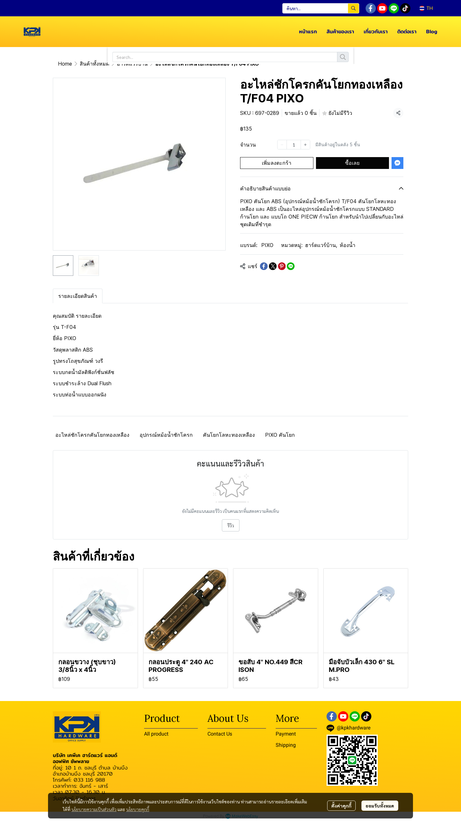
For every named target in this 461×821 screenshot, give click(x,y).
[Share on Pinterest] (282, 266)
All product (156, 734)
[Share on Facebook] (264, 266)
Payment (286, 734)
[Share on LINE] (291, 266)
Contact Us (219, 734)
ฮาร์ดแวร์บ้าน (132, 63)
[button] (321, 8)
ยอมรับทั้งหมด (380, 806)
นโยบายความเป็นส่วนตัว (94, 809)
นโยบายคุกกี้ (137, 809)
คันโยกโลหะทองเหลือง (229, 435)
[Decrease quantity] (282, 144)
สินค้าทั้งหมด (94, 63)
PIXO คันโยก (280, 435)
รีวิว (230, 525)
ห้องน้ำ (347, 245)
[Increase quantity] (305, 144)
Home (65, 63)
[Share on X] (273, 266)
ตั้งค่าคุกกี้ (341, 806)
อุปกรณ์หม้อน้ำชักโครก (166, 435)
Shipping (286, 745)
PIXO (267, 245)
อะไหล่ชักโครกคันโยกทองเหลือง (92, 435)
